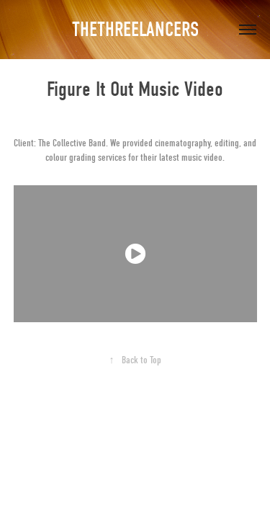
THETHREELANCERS (135, 29)
